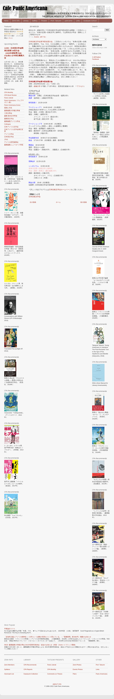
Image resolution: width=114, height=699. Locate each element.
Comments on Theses (54, 674)
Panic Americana (101, 674)
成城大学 (37, 86)
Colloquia (7, 124)
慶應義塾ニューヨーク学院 (13, 145)
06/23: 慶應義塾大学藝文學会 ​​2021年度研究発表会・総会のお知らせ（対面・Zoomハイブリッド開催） (40, 645)
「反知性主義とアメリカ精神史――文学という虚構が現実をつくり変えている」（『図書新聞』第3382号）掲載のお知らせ (47, 637)
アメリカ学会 (9, 134)
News (6, 21)
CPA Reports (28, 669)
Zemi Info (16, 21)
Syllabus (7, 669)
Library (25, 21)
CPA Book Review (10, 95)
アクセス (80, 86)
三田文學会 (8, 113)
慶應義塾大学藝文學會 (12, 110)
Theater (44, 21)
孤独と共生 (8, 108)
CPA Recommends (30, 665)
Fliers (75, 674)
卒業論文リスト (9, 629)
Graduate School (90, 21)
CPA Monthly (8, 92)
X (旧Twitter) (96, 57)
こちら (9, 38)
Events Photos (78, 669)
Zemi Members (9, 665)
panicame (68, 21)
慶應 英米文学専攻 (10, 116)
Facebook (95, 59)
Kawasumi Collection (31, 674)
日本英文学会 (9, 137)
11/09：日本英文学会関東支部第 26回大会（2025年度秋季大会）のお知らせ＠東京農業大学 (14, 53)
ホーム (58, 202)
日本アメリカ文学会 (11, 127)
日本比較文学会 (35, 197)
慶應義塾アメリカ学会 (12, 121)
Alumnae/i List (9, 674)
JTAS (6, 139)
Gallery (34, 21)
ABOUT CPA (57, 684)
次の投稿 (33, 202)
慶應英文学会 (9, 119)
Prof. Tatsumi (56, 21)
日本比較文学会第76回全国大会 (41, 42)
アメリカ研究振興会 (11, 142)
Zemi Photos (77, 665)
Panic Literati (8, 98)
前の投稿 (83, 202)
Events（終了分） (40, 37)
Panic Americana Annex (12, 105)
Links (78, 21)
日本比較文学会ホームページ (60, 190)
